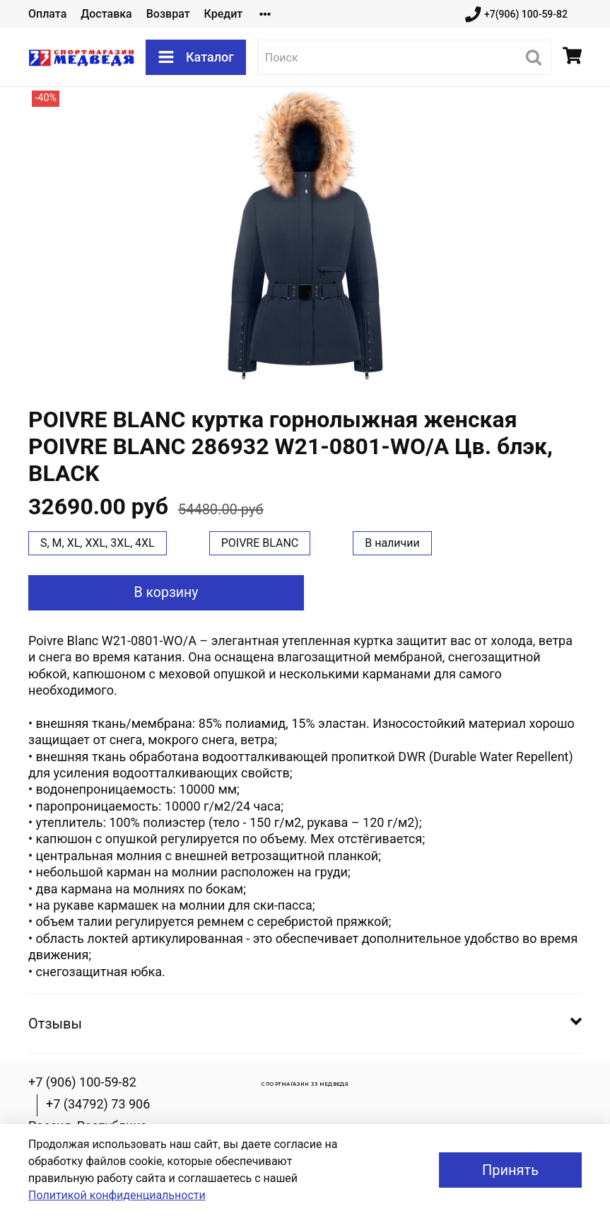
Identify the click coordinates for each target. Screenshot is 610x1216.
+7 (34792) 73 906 (98, 1103)
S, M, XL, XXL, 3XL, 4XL (97, 543)
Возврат (168, 14)
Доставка (106, 14)
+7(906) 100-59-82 (516, 14)
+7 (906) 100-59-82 (82, 1082)
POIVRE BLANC (260, 543)
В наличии (392, 543)
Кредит (223, 14)
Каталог (196, 57)
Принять (510, 1170)
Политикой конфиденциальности (117, 1195)
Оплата (47, 14)
